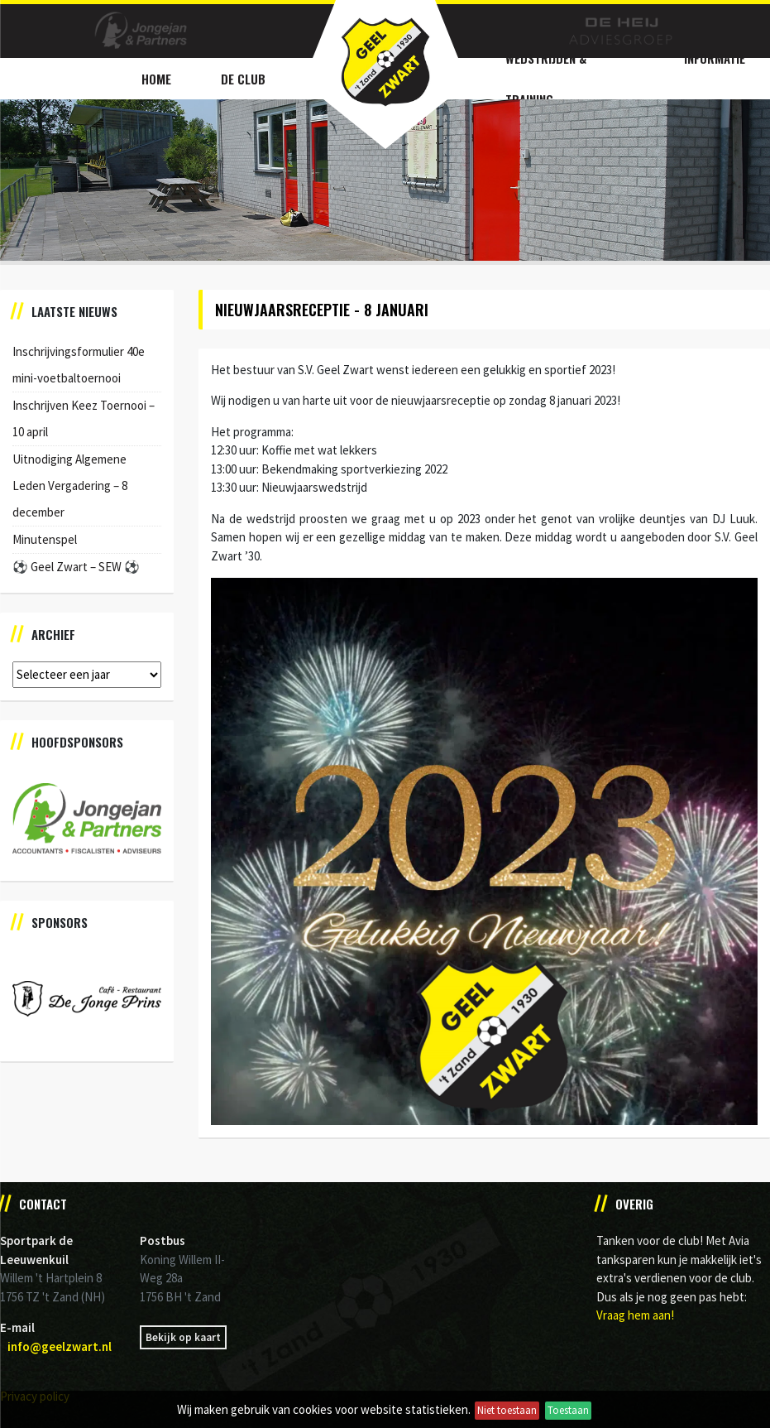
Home (156, 79)
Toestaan (568, 1410)
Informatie (714, 58)
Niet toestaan (507, 1410)
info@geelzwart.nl (59, 1346)
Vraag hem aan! (635, 1315)
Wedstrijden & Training (545, 78)
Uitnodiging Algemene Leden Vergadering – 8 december (69, 485)
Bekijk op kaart (183, 1337)
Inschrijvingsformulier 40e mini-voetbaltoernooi (78, 365)
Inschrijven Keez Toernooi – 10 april (83, 418)
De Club (243, 79)
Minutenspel (44, 539)
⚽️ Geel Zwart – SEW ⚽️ (76, 567)
